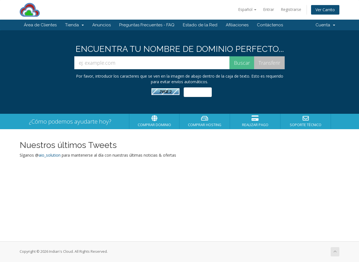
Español (247, 9)
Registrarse (291, 9)
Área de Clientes (40, 24)
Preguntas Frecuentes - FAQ (146, 24)
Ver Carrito (325, 9)
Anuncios (101, 24)
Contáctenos (270, 24)
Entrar (268, 9)
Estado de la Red (200, 24)
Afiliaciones (237, 24)
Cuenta (325, 24)
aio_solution (50, 155)
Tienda (74, 24)
